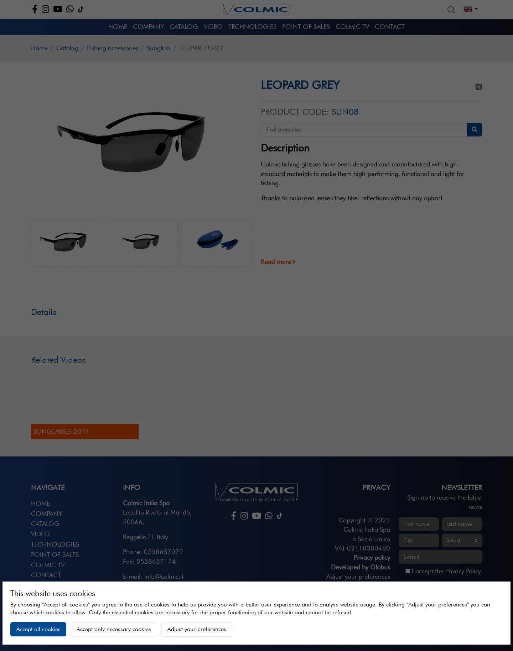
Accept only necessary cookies (114, 629)
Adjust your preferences (196, 629)
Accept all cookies (38, 629)
